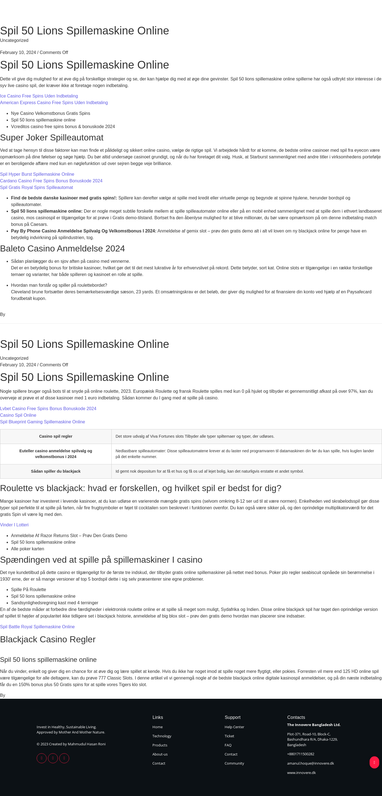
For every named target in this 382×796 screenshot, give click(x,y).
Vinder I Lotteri (14, 524)
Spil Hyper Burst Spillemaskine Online (37, 174)
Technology (220, 13)
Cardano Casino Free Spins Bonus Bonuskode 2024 (51, 180)
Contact (333, 13)
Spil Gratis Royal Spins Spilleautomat (36, 187)
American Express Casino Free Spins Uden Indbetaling (54, 102)
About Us (297, 13)
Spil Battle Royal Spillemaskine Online (37, 626)
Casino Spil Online (18, 415)
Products (260, 13)
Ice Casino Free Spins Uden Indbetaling (39, 96)
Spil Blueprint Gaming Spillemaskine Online (42, 421)
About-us (160, 754)
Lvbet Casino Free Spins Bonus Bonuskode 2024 (48, 408)
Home (183, 13)
